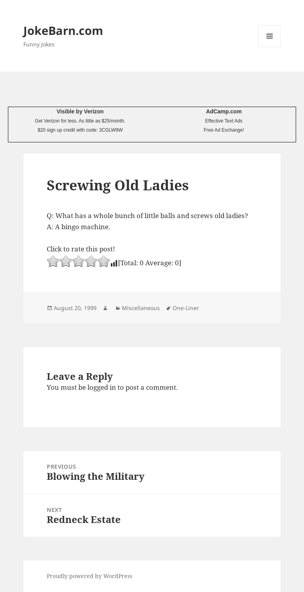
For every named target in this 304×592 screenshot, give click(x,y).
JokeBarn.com (63, 30)
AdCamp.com (223, 111)
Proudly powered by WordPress (89, 576)
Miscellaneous (141, 308)
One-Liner (186, 308)
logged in (101, 387)
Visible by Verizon (80, 111)
